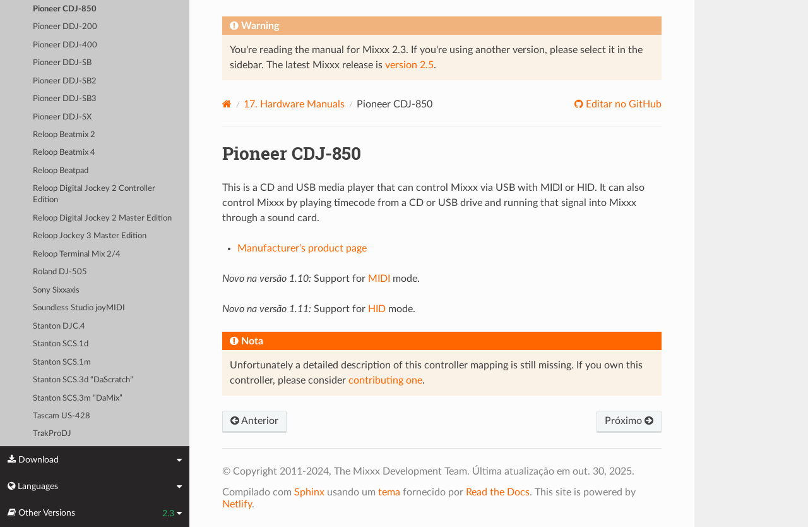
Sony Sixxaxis (56, 290)
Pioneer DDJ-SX (62, 117)
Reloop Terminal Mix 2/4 (77, 254)
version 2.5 (409, 65)
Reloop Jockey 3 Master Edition (89, 236)
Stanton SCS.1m (62, 362)
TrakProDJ (52, 434)
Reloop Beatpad (60, 171)
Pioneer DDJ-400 (65, 45)
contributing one (385, 380)
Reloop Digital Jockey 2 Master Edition (102, 218)
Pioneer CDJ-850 (65, 9)
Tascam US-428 (61, 416)
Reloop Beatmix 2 (64, 135)
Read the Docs (498, 492)
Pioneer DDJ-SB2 (65, 81)
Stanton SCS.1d (60, 344)
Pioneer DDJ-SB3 (65, 99)
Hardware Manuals (294, 104)
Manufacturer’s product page (302, 248)
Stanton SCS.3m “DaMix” (77, 398)
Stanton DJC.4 (59, 326)
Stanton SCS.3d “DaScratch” (83, 380)
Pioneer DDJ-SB (62, 63)
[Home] (227, 104)
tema (389, 492)
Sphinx (309, 492)
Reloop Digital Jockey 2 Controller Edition (94, 194)
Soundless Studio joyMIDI (79, 308)
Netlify (237, 504)
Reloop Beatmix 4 (64, 152)
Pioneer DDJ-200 (65, 27)
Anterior (254, 421)
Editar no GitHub (622, 104)
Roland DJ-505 (60, 272)
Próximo (629, 421)
